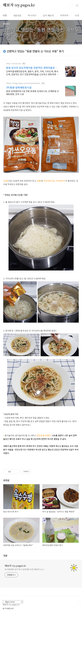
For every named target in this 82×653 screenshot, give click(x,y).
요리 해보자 (48, 15)
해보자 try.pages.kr (19, 5)
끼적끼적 (64, 15)
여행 (5, 15)
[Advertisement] (41, 484)
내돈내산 (17, 15)
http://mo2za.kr (13, 63)
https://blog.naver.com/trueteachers (23, 83)
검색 (71, 5)
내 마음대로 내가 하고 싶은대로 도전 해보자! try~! (25, 607)
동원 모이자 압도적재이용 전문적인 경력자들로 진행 (32, 67)
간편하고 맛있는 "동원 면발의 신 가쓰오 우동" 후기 (41, 32)
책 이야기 (32, 15)
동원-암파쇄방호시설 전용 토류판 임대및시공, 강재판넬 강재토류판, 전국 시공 (32, 92)
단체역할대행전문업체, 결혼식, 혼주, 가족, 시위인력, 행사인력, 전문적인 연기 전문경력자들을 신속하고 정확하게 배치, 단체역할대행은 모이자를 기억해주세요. (32, 73)
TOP (80, 640)
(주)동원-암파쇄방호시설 (19, 87)
